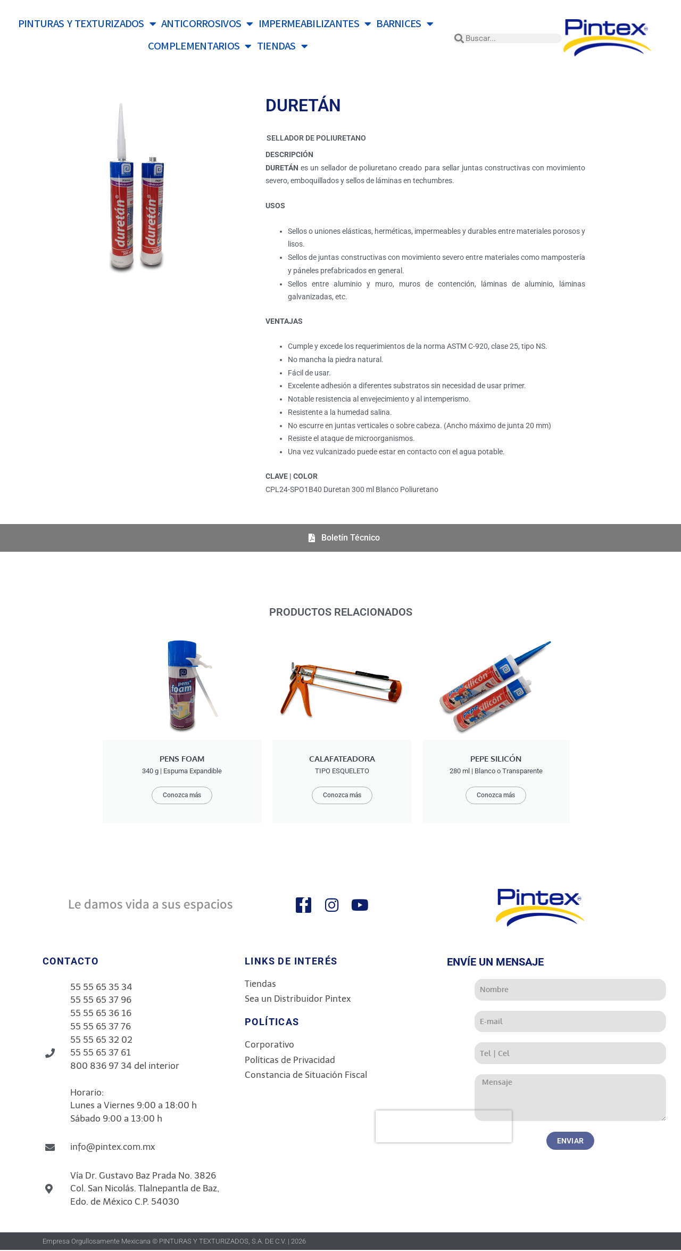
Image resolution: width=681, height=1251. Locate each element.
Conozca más (182, 796)
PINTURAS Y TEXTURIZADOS (87, 24)
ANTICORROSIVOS (207, 24)
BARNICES (404, 24)
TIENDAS (282, 46)
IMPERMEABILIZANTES (315, 24)
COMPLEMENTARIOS (200, 46)
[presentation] (534, 1127)
